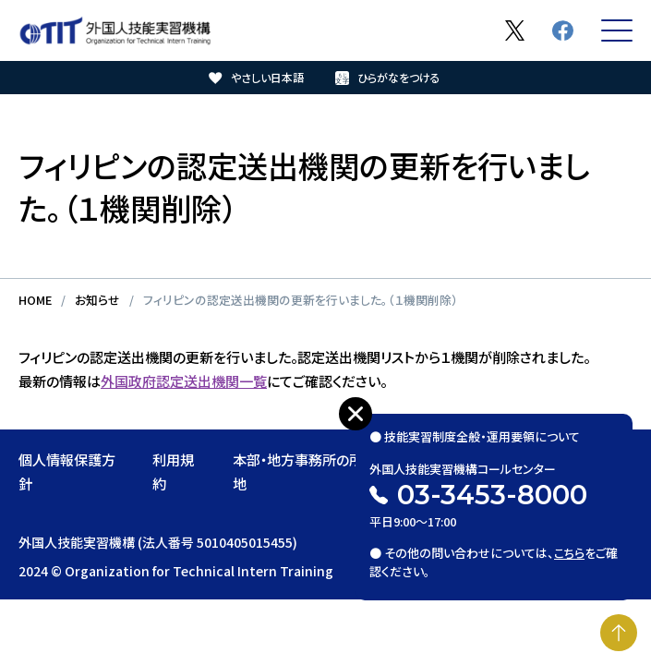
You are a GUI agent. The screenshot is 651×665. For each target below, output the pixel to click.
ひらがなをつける (398, 77)
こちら (569, 553)
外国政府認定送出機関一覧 (184, 380)
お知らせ (97, 299)
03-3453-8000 (492, 494)
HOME (35, 299)
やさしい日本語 (267, 77)
